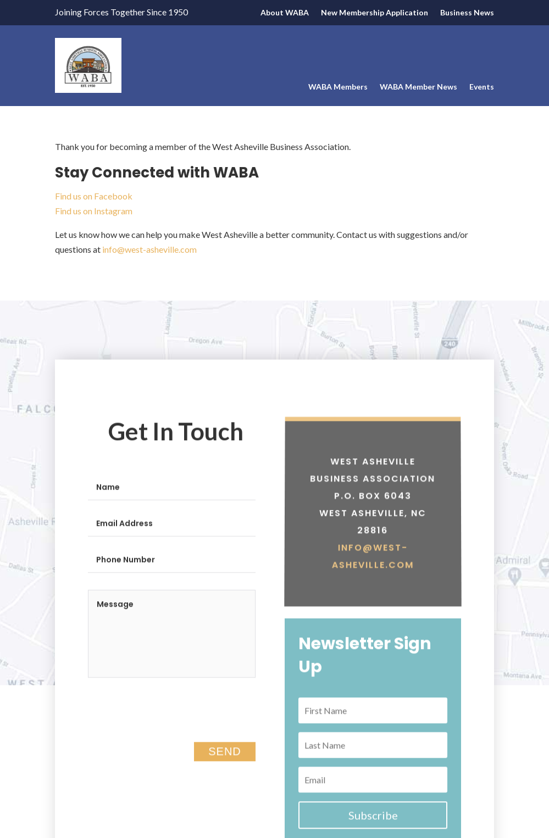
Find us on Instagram (93, 211)
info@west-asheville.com (149, 249)
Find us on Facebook (94, 196)
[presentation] (171, 729)
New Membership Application (374, 13)
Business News (467, 13)
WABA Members (338, 87)
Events (481, 87)
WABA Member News (418, 87)
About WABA (284, 13)
